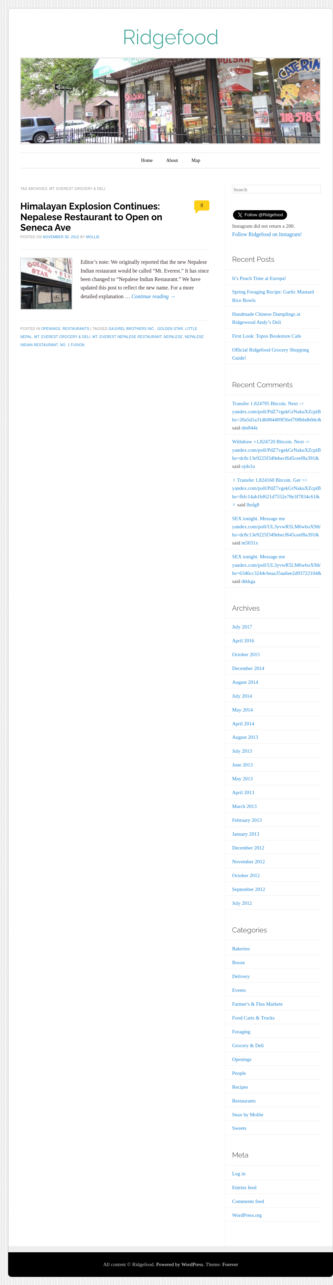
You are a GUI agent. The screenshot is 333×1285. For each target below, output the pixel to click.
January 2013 (245, 834)
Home (147, 160)
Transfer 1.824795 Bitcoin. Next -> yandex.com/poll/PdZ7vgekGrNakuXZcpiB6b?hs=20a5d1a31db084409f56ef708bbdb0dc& (280, 411)
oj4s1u (248, 466)
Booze (238, 962)
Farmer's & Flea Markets (257, 1004)
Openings (50, 329)
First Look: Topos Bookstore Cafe (266, 336)
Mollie (93, 237)
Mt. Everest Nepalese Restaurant (127, 337)
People (239, 1073)
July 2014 (242, 696)
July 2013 (242, 751)
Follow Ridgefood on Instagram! (267, 234)
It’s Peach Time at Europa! (259, 278)
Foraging (241, 1031)
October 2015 (246, 654)
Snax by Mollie (247, 1114)
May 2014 (242, 710)
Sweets (239, 1128)
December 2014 (248, 668)
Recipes (240, 1087)
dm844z (249, 427)
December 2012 (248, 847)
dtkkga (248, 581)
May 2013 (242, 778)
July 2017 (242, 627)
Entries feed (244, 1187)
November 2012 (248, 861)
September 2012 (248, 889)
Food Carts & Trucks (253, 1018)
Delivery (241, 976)
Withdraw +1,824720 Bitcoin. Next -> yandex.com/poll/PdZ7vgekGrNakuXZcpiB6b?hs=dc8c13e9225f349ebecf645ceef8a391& (280, 449)
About (172, 160)
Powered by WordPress (179, 1264)
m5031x (249, 543)
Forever (230, 1264)
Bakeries (241, 948)
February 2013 (247, 820)
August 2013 (245, 737)
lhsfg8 (253, 504)
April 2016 (243, 640)
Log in (239, 1173)
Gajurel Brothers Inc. (132, 329)
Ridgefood (171, 37)
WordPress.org (247, 1215)
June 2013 (242, 764)
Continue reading (153, 296)
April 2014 (243, 723)
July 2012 (242, 903)
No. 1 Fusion (72, 345)
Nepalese (173, 337)
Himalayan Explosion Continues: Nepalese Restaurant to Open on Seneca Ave (91, 217)
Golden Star (170, 329)
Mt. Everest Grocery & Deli (62, 337)
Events (239, 990)
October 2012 (246, 875)
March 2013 (244, 806)
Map (195, 160)
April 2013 (243, 792)
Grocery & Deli (248, 1045)
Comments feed (248, 1201)
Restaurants (75, 329)
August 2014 (245, 682)
